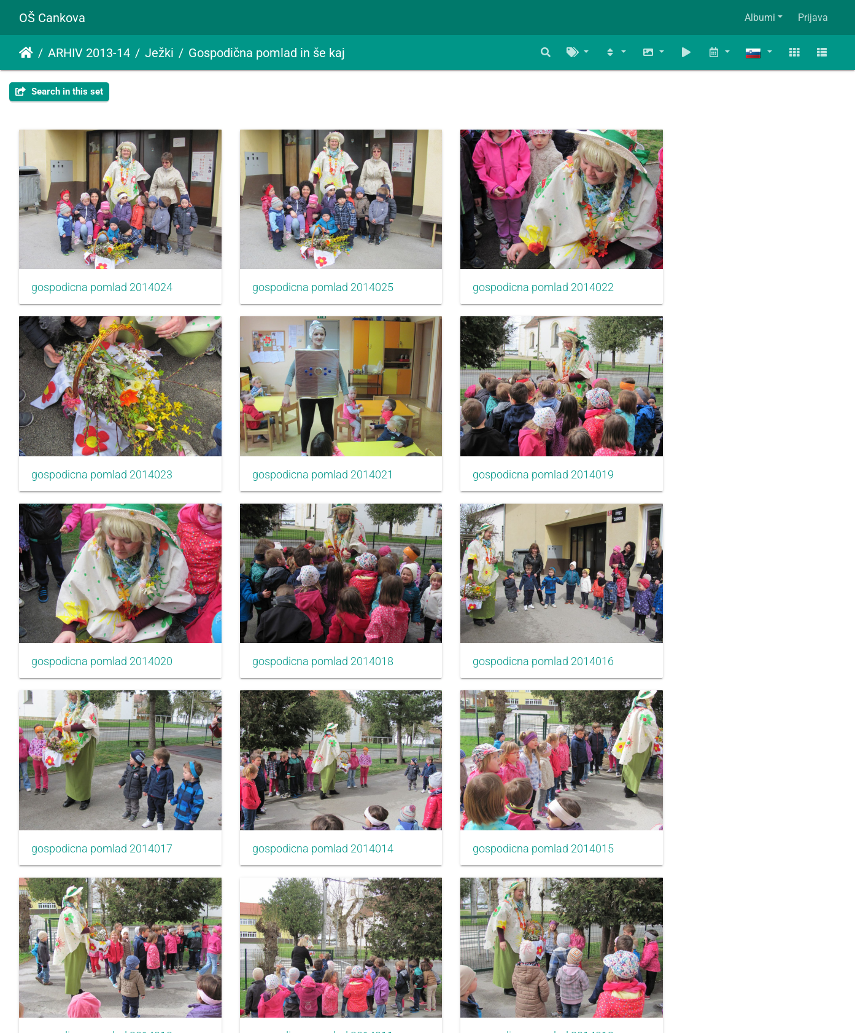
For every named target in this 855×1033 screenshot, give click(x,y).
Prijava (813, 17)
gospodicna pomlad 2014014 (519, 637)
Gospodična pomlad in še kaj (266, 52)
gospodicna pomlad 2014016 (101, 637)
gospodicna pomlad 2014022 (519, 279)
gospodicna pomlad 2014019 (310, 458)
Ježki (159, 52)
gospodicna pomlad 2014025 (310, 279)
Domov (26, 53)
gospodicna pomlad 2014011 (310, 816)
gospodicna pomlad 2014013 (101, 816)
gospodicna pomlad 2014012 (519, 816)
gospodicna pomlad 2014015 (728, 637)
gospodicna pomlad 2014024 (101, 279)
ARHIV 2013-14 (89, 52)
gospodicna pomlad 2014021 (101, 458)
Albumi (760, 17)
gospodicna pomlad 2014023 (728, 279)
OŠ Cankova (52, 17)
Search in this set (59, 91)
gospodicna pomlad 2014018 (728, 458)
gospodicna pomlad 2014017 (310, 637)
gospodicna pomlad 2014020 (519, 458)
